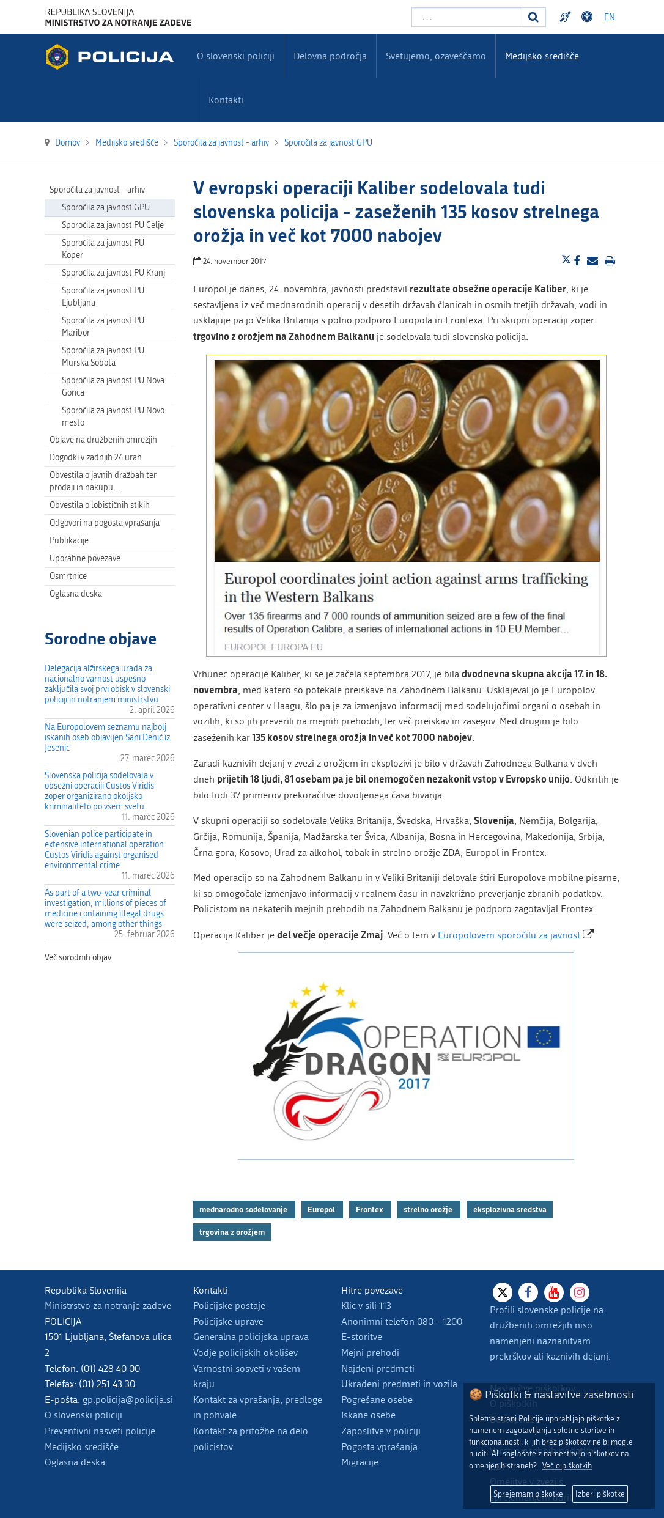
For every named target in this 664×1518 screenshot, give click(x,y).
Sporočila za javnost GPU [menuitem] (106, 207)
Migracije (359, 1462)
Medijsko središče (82, 1447)
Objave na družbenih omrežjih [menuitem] (103, 440)
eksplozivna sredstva (510, 1209)
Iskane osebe (368, 1415)
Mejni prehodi (370, 1352)
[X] (502, 1292)
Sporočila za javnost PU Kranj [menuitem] (113, 273)
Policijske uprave (228, 1321)
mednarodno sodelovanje (244, 1209)
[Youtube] (554, 1292)
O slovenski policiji (83, 1415)
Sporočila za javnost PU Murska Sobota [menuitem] (103, 356)
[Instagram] (579, 1292)
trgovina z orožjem (232, 1231)
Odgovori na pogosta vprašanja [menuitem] (105, 523)
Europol (322, 1209)
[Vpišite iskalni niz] (466, 17)
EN (609, 17)
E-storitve (361, 1337)
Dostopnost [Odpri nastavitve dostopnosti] (588, 17)
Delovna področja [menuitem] (330, 56)
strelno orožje (429, 1209)
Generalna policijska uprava (251, 1337)
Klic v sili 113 (366, 1305)
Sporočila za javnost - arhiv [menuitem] (97, 190)
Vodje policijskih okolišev (245, 1352)
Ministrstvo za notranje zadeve (108, 1305)
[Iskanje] (534, 17)
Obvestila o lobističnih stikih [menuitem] (100, 505)
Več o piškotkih (567, 1465)
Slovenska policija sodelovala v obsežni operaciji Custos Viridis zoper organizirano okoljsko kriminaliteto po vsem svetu (99, 791)
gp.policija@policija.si (128, 1400)
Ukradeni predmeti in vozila (399, 1384)
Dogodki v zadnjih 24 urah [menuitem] (96, 457)
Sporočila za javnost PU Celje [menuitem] (113, 225)
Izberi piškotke (600, 1493)
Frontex (370, 1209)
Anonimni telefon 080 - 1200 (401, 1321)
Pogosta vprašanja (379, 1447)
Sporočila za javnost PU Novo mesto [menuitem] (113, 416)
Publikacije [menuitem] (69, 541)
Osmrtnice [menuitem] (68, 576)
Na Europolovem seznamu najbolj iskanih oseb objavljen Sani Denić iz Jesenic (107, 737)
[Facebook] (528, 1292)
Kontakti (225, 100)
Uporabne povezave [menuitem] (85, 558)
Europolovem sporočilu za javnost (509, 935)
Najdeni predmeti (378, 1368)
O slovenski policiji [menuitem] (236, 56)
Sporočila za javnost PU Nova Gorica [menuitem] (113, 386)
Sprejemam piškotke (528, 1493)
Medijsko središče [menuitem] (542, 56)
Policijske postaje (229, 1305)
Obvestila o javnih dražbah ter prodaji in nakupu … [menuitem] (103, 481)
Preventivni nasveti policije (100, 1431)
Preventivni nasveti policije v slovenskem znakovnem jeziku (566, 17)
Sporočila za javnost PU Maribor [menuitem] (103, 326)
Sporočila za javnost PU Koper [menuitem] (103, 249)
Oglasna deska (76, 594)
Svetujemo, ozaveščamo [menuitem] (436, 56)
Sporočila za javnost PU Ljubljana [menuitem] (103, 297)
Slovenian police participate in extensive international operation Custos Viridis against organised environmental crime (104, 850)
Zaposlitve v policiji (381, 1431)
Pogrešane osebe (377, 1400)
